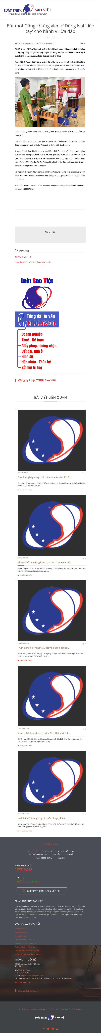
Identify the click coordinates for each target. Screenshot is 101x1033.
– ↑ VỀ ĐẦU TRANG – (50, 844)
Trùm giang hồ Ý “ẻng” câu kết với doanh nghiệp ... (44, 647)
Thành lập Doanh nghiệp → (25, 943)
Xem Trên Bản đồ (21, 982)
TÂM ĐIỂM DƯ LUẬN (44, 858)
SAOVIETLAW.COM (32, 1009)
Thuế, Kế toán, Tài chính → (25, 940)
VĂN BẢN (56, 854)
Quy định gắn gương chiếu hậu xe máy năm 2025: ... (45, 477)
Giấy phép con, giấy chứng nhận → (28, 954)
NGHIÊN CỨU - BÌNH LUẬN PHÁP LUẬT (33, 262)
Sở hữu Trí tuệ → (21, 936)
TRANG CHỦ (32, 851)
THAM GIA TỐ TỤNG (65, 851)
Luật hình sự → (21, 932)
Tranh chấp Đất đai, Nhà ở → (26, 947)
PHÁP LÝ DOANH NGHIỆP (37, 854)
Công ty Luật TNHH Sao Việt (37, 380)
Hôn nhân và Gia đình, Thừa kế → (28, 950)
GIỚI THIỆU (47, 851)
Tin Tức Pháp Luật (24, 44)
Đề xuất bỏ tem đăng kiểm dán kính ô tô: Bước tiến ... (45, 562)
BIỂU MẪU (70, 854)
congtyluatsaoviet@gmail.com (32, 975)
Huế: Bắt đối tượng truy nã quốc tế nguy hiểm (42, 818)
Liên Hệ (61, 858)
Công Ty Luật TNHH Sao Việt (71, 1009)
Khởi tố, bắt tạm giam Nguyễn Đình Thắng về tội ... (44, 733)
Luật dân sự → (20, 929)
